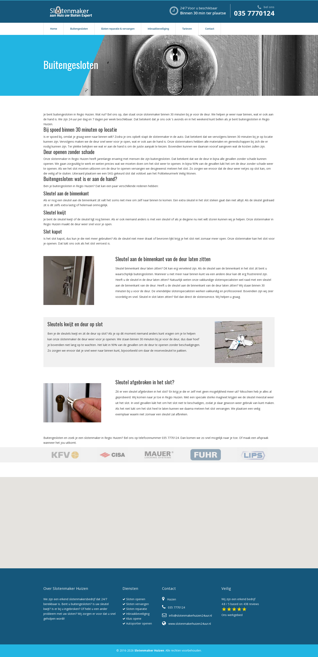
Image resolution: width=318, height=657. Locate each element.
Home (53, 28)
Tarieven (187, 28)
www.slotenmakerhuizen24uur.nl (186, 624)
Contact (209, 28)
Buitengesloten (79, 28)
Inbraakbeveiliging (158, 28)
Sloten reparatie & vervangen (117, 28)
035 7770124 (254, 13)
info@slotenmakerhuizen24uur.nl (187, 615)
